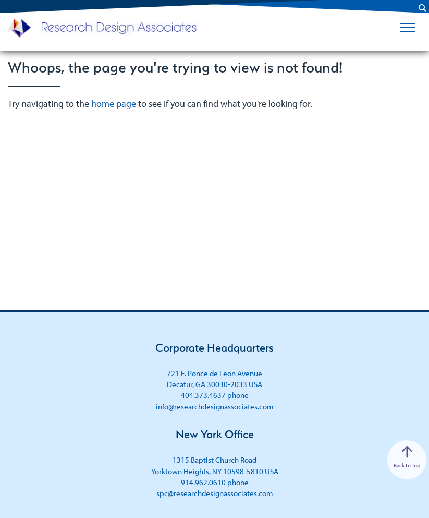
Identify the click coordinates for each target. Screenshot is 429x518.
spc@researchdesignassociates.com (214, 493)
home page (113, 104)
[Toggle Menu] (407, 27)
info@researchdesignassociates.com (215, 407)
